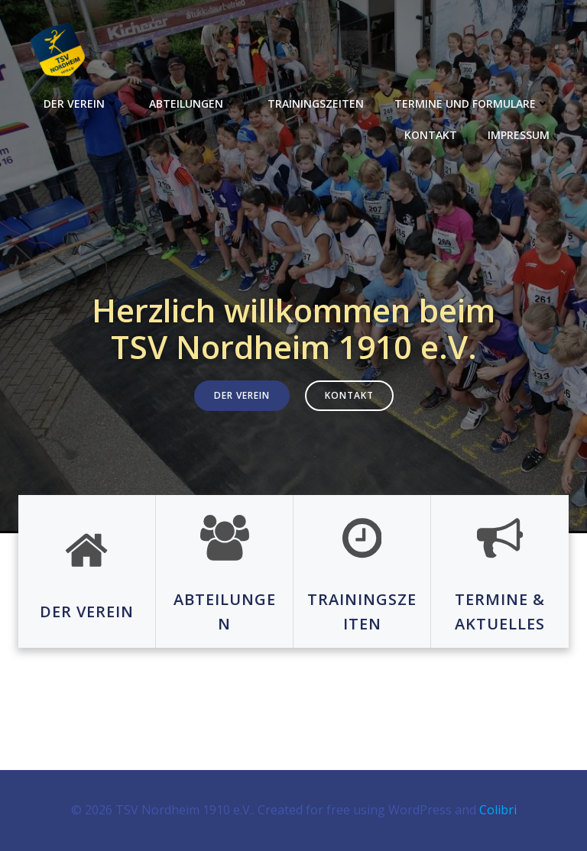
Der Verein (81, 103)
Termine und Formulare (472, 103)
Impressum (519, 135)
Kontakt (430, 135)
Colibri (498, 809)
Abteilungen (193, 103)
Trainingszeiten (316, 103)
